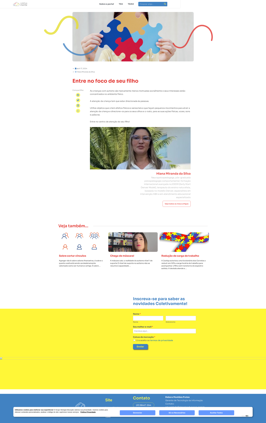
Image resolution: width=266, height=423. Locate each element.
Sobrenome (170, 329)
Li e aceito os (154, 347)
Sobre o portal (106, 4)
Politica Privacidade (88, 412)
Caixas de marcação (144, 344)
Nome (137, 321)
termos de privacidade (161, 347)
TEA (121, 4)
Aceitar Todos (216, 413)
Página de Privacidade (176, 421)
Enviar (140, 353)
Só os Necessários (177, 413)
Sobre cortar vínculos (75, 262)
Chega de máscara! (124, 262)
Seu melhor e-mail (143, 334)
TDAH (131, 4)
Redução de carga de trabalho (183, 262)
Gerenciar (137, 413)
